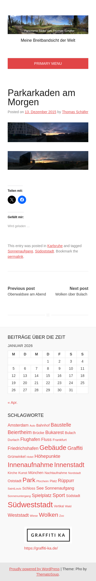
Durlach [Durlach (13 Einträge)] (13, 440)
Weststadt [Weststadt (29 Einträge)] (18, 515)
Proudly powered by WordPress (34, 569)
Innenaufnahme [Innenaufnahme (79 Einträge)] (30, 464)
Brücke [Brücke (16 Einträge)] (38, 433)
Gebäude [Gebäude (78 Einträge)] (52, 447)
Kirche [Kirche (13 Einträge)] (12, 473)
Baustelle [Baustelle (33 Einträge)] (61, 425)
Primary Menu (48, 63)
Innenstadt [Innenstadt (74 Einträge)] (69, 464)
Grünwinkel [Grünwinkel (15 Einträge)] (17, 457)
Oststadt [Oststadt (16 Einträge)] (15, 481)
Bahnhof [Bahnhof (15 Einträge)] (43, 425)
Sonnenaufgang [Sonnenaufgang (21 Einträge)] (59, 488)
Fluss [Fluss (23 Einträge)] (46, 439)
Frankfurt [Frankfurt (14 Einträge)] (60, 440)
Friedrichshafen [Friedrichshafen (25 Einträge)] (23, 448)
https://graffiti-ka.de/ (41, 548)
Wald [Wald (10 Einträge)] (68, 506)
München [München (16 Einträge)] (35, 473)
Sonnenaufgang (20, 251)
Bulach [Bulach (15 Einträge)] (70, 433)
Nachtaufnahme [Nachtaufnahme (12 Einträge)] (56, 473)
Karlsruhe (55, 246)
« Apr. (12, 402)
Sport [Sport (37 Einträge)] (58, 495)
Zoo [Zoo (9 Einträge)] (61, 515)
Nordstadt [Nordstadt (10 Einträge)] (74, 472)
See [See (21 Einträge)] (40, 488)
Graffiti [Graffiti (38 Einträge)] (75, 448)
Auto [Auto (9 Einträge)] (32, 425)
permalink (15, 257)
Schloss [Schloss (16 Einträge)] (28, 488)
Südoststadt (44, 251)
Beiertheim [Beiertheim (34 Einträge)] (20, 432)
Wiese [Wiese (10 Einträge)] (34, 515)
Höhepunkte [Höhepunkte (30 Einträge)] (47, 456)
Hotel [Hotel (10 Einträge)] (30, 456)
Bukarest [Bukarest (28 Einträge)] (54, 432)
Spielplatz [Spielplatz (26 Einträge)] (41, 495)
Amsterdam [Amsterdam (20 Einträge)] (18, 425)
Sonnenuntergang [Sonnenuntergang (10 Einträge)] (19, 496)
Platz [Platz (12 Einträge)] (53, 481)
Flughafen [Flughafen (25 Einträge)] (30, 439)
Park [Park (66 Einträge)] (29, 480)
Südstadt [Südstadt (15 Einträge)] (73, 496)
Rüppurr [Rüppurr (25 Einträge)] (66, 480)
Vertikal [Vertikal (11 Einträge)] (59, 506)
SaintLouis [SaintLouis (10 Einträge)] (14, 488)
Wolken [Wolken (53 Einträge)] (48, 514)
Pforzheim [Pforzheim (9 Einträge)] (42, 481)
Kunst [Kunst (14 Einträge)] (22, 473)
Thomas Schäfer (75, 112)
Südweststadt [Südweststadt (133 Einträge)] (30, 504)
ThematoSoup (47, 574)
